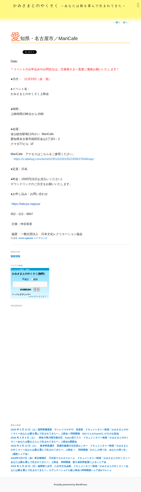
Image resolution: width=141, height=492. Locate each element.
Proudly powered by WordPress (70, 484)
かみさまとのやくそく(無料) (28, 273)
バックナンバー (23, 294)
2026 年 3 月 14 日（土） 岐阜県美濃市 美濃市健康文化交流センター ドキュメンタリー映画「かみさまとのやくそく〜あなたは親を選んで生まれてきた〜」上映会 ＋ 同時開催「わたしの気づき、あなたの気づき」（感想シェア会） (69, 449)
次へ (126, 22)
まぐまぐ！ (43, 296)
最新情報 (15, 256)
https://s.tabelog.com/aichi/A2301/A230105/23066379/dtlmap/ (54, 159)
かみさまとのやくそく (69, 5)
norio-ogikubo (26, 238)
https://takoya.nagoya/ (26, 203)
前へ (116, 22)
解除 (34, 279)
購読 (25, 279)
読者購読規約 (25, 290)
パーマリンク (40, 238)
